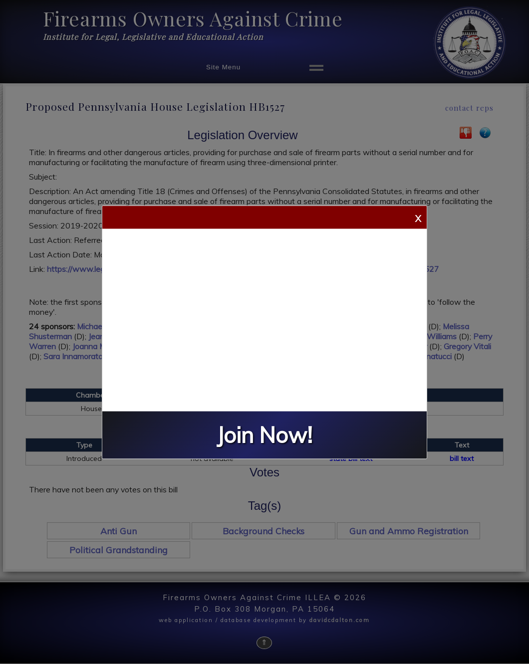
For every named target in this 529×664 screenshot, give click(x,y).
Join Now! (264, 434)
